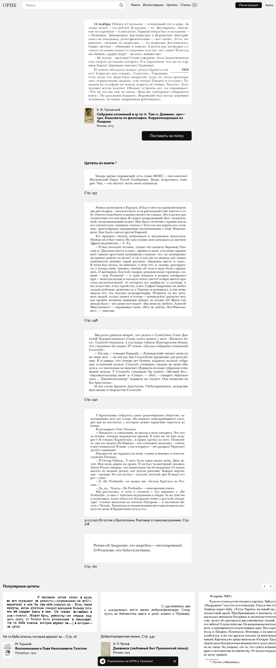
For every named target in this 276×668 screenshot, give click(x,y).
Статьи (185, 5)
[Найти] (120, 5)
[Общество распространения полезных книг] (9, 5)
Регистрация (248, 5)
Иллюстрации (153, 5)
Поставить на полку (167, 135)
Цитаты (172, 5)
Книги (135, 5)
